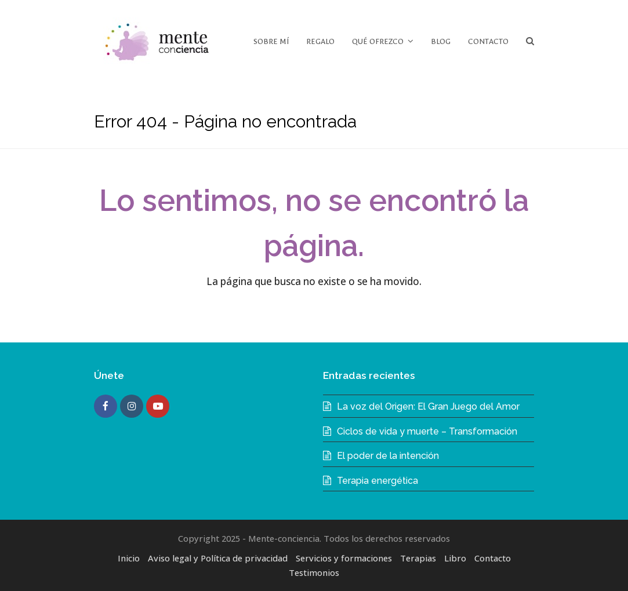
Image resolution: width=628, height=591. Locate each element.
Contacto (492, 558)
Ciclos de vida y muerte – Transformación (427, 431)
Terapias (418, 558)
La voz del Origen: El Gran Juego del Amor (428, 406)
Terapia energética (377, 480)
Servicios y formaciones (344, 558)
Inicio (129, 558)
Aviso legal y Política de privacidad (218, 558)
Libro (455, 558)
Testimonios (314, 572)
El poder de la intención (388, 455)
